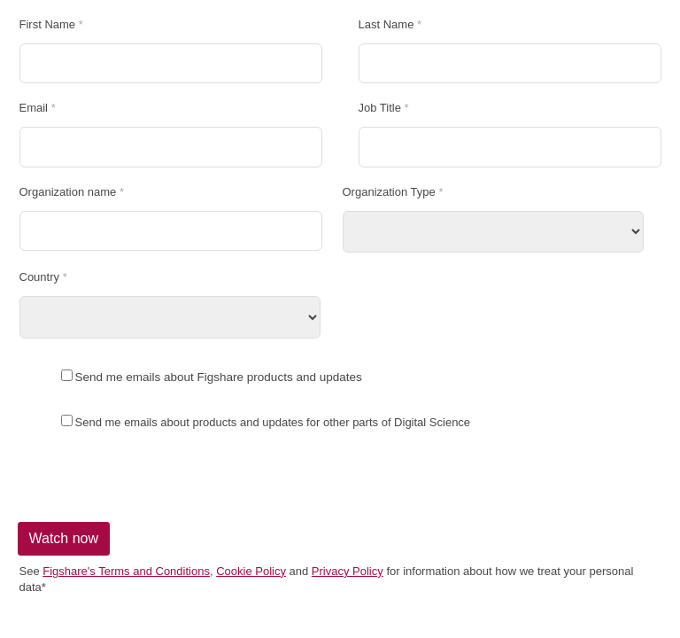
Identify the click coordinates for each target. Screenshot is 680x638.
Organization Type (389, 192)
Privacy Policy (347, 571)
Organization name (68, 192)
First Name (47, 25)
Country (39, 277)
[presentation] (147, 475)
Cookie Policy (251, 571)
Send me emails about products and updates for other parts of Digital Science (273, 422)
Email (34, 108)
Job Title (380, 108)
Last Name (386, 25)
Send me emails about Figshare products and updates (218, 377)
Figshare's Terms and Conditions (126, 571)
